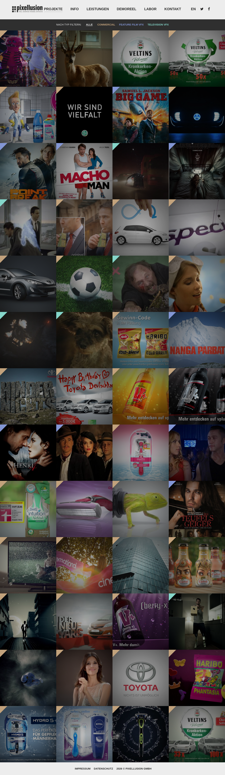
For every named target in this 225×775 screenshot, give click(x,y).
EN (193, 9)
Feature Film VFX (131, 24)
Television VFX (158, 24)
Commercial (106, 24)
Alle (89, 24)
